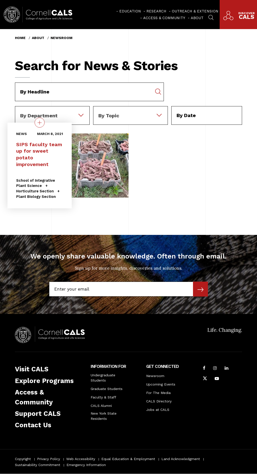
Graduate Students (107, 389)
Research (156, 11)
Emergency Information (86, 465)
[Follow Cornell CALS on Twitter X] (205, 379)
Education (130, 11)
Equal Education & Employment (128, 459)
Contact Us (33, 425)
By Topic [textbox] (108, 116)
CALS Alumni (101, 406)
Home (20, 38)
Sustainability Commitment (37, 465)
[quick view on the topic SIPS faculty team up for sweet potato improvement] (40, 123)
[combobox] (52, 109)
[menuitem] (128, 11)
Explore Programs (44, 381)
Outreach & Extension (195, 11)
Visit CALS (31, 369)
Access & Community (164, 18)
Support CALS (38, 413)
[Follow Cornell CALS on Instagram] (215, 368)
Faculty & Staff (103, 397)
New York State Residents (104, 416)
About (197, 18)
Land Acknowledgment (180, 459)
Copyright (23, 459)
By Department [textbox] (39, 116)
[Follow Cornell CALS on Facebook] (204, 368)
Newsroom (61, 38)
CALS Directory (159, 401)
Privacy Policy (48, 459)
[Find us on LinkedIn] (226, 368)
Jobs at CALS (157, 410)
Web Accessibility (80, 459)
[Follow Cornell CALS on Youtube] (217, 379)
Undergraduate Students (103, 377)
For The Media (158, 393)
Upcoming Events (160, 384)
